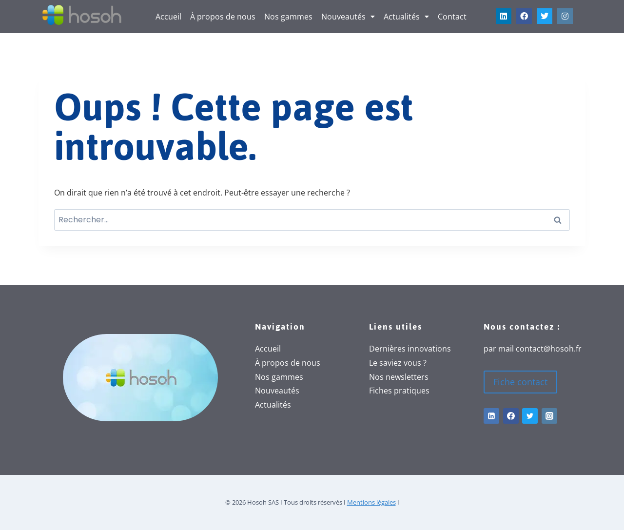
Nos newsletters (399, 377)
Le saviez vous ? (398, 362)
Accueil (168, 16)
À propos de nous (222, 16)
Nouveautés (348, 16)
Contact (452, 16)
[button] (348, 16)
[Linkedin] (491, 416)
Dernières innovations (410, 348)
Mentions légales (371, 502)
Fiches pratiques (399, 390)
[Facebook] (511, 416)
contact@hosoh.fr (549, 348)
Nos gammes (288, 16)
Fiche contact (520, 382)
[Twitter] (530, 416)
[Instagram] (549, 416)
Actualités (406, 16)
